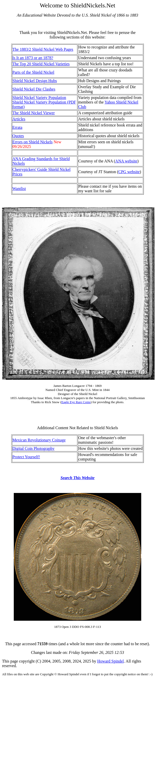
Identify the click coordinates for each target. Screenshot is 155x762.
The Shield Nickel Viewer (33, 113)
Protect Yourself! (26, 457)
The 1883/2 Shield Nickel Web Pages (42, 49)
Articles (18, 119)
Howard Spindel (110, 661)
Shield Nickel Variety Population (39, 97)
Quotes (18, 136)
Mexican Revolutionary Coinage (39, 440)
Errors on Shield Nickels (32, 142)
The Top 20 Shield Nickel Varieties (41, 64)
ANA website (126, 161)
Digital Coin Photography (33, 448)
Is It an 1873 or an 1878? (32, 58)
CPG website (129, 172)
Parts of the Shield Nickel (33, 72)
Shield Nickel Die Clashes (33, 89)
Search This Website (77, 478)
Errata (17, 127)
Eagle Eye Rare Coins (76, 402)
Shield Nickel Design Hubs (34, 81)
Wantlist (19, 188)
